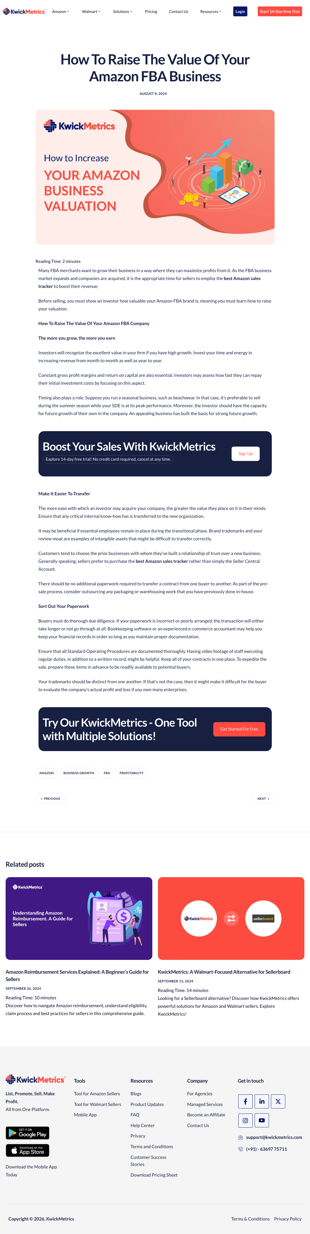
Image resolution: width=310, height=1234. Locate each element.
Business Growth (79, 773)
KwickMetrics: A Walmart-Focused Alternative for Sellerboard (224, 972)
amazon (46, 773)
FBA (107, 773)
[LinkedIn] (262, 1101)
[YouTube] (262, 1120)
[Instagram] (245, 1121)
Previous (52, 799)
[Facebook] (245, 1101)
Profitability (132, 773)
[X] (278, 1101)
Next (261, 799)
